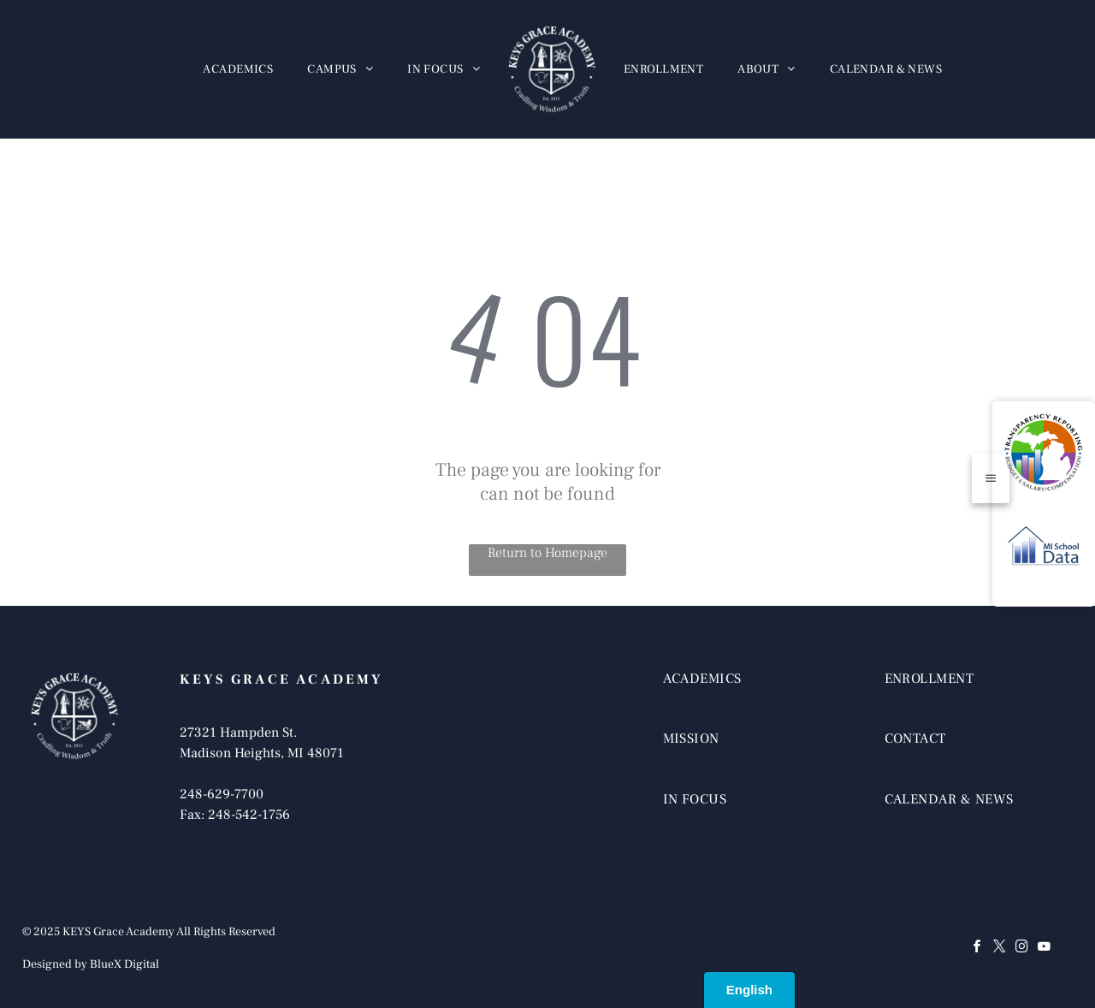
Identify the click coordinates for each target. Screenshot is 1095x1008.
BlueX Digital (124, 964)
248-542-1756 (249, 814)
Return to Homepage (547, 552)
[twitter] (999, 948)
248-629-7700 (221, 794)
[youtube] (1043, 948)
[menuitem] (238, 69)
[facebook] (977, 948)
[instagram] (1021, 948)
